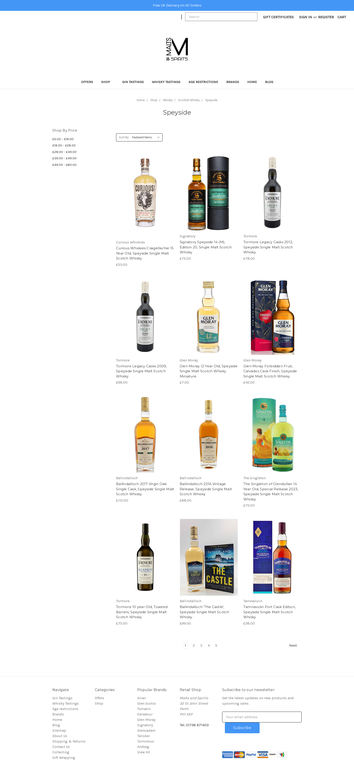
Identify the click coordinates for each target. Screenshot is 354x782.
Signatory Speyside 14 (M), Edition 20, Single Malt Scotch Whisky (206, 247)
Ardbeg (143, 747)
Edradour (145, 714)
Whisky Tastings (166, 82)
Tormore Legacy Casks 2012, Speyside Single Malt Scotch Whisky (268, 247)
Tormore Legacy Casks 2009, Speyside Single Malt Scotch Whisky (141, 371)
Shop (107, 82)
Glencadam (146, 730)
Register (326, 17)
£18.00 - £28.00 (64, 145)
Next (295, 645)
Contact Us (61, 747)
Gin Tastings (133, 82)
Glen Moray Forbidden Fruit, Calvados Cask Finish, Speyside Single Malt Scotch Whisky (270, 371)
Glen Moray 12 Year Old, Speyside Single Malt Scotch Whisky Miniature (209, 371)
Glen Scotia (146, 703)
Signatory (145, 725)
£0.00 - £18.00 (63, 139)
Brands (232, 82)
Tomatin (144, 709)
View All (143, 752)
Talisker (143, 736)
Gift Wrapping (63, 757)
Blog (269, 82)
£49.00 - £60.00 (64, 165)
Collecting (60, 752)
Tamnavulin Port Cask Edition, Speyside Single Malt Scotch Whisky (269, 612)
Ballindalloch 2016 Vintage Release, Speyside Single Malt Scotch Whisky (206, 489)
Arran (141, 698)
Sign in (305, 17)
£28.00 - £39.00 (64, 152)
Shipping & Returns (69, 741)
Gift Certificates (278, 17)
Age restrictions (203, 82)
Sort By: (124, 137)
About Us (59, 736)
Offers (87, 82)
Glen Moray (146, 719)
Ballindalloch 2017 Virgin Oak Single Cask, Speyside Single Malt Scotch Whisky (145, 489)
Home (252, 82)
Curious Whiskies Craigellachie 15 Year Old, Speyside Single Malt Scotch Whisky (145, 253)
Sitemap (59, 730)
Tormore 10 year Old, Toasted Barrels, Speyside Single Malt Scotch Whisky (142, 612)
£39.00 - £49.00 (64, 158)
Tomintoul (145, 741)
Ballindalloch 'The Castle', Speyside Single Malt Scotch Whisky (204, 612)
